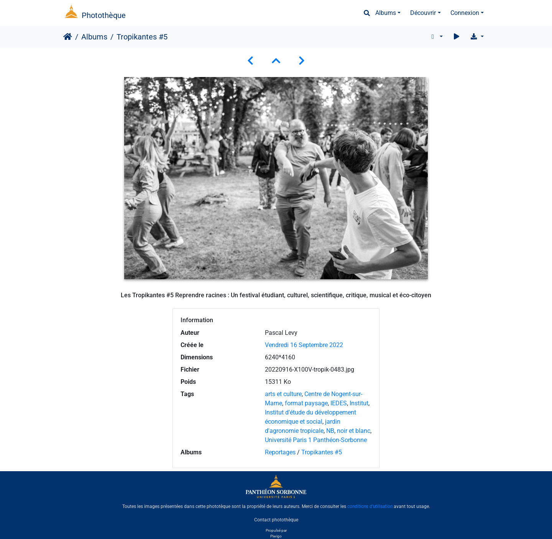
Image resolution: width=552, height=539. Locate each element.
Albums (385, 12)
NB (330, 430)
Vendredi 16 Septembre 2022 (304, 345)
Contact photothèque (276, 519)
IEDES (338, 403)
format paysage (306, 403)
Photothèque (104, 15)
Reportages (280, 452)
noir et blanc (353, 430)
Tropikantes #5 (321, 452)
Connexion (464, 12)
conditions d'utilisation (370, 506)
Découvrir (423, 12)
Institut (359, 403)
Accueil (67, 37)
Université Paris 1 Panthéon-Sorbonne (316, 440)
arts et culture (283, 394)
